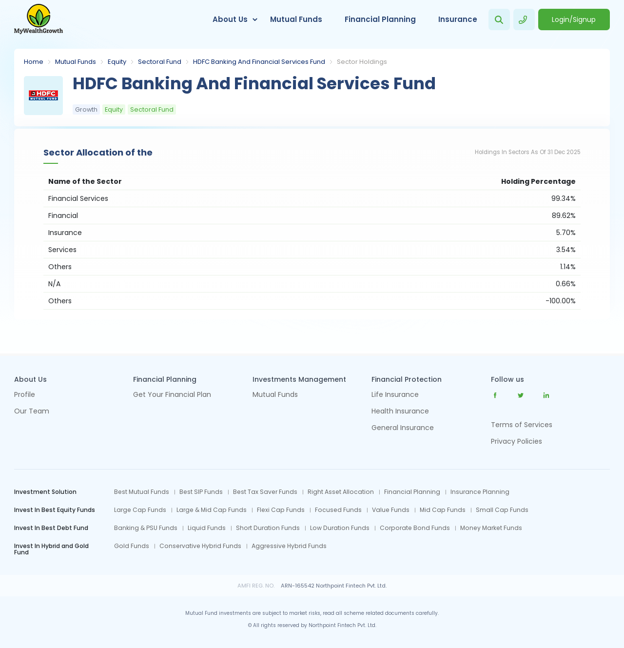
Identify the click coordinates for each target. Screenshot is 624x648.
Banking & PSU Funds (145, 528)
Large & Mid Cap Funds (211, 510)
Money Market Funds (491, 528)
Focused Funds (338, 510)
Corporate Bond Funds (415, 528)
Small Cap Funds (502, 510)
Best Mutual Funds (141, 492)
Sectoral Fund (159, 62)
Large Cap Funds (140, 510)
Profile (24, 395)
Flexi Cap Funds (281, 510)
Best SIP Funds (201, 492)
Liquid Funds (207, 528)
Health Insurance (400, 412)
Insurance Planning (479, 492)
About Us (230, 19)
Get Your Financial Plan (172, 395)
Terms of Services (521, 424)
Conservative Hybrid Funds (200, 546)
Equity (117, 62)
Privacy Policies (516, 441)
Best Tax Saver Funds (265, 492)
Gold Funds (131, 546)
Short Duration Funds (268, 528)
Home (33, 62)
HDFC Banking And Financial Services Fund (259, 62)
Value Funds (391, 510)
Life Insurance (395, 395)
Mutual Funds (296, 19)
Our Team (31, 412)
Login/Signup (574, 19)
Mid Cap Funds (443, 510)
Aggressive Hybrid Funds (289, 546)
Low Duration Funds (340, 528)
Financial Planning (380, 19)
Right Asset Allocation (341, 492)
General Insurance (402, 428)
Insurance (457, 19)
